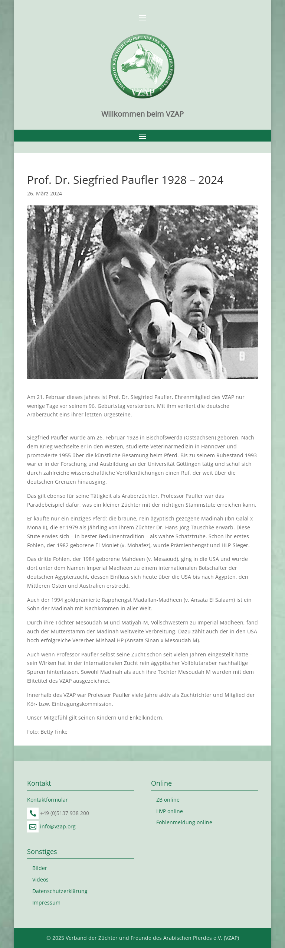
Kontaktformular (47, 799)
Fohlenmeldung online (184, 822)
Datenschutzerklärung (60, 891)
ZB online (168, 799)
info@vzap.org (58, 826)
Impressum (46, 902)
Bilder (39, 867)
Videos (40, 879)
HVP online (169, 811)
